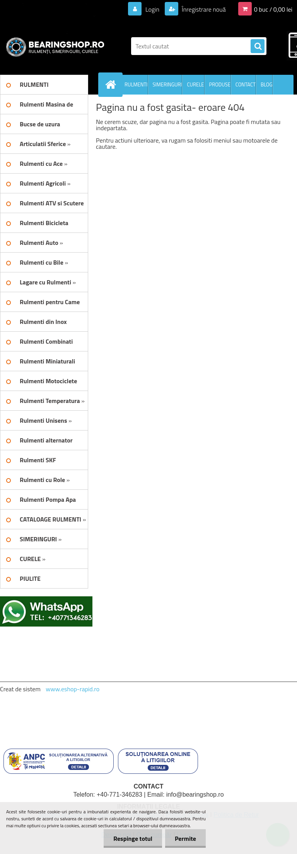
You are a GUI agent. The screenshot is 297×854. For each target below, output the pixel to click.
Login (152, 9)
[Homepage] (112, 84)
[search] (258, 46)
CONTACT (246, 84)
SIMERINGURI (167, 84)
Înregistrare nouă (203, 9)
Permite (185, 838)
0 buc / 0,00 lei (273, 9)
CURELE (195, 84)
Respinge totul (132, 838)
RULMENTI (136, 84)
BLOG (267, 84)
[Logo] (53, 46)
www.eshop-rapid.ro (72, 689)
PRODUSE (219, 84)
